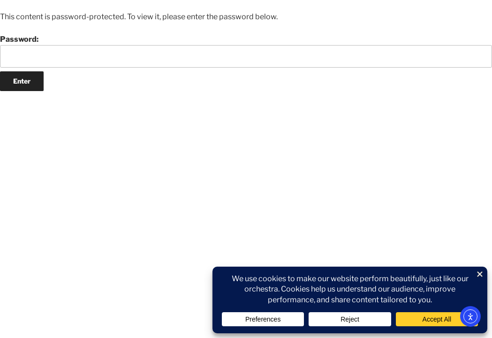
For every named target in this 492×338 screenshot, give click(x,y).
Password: (246, 51)
